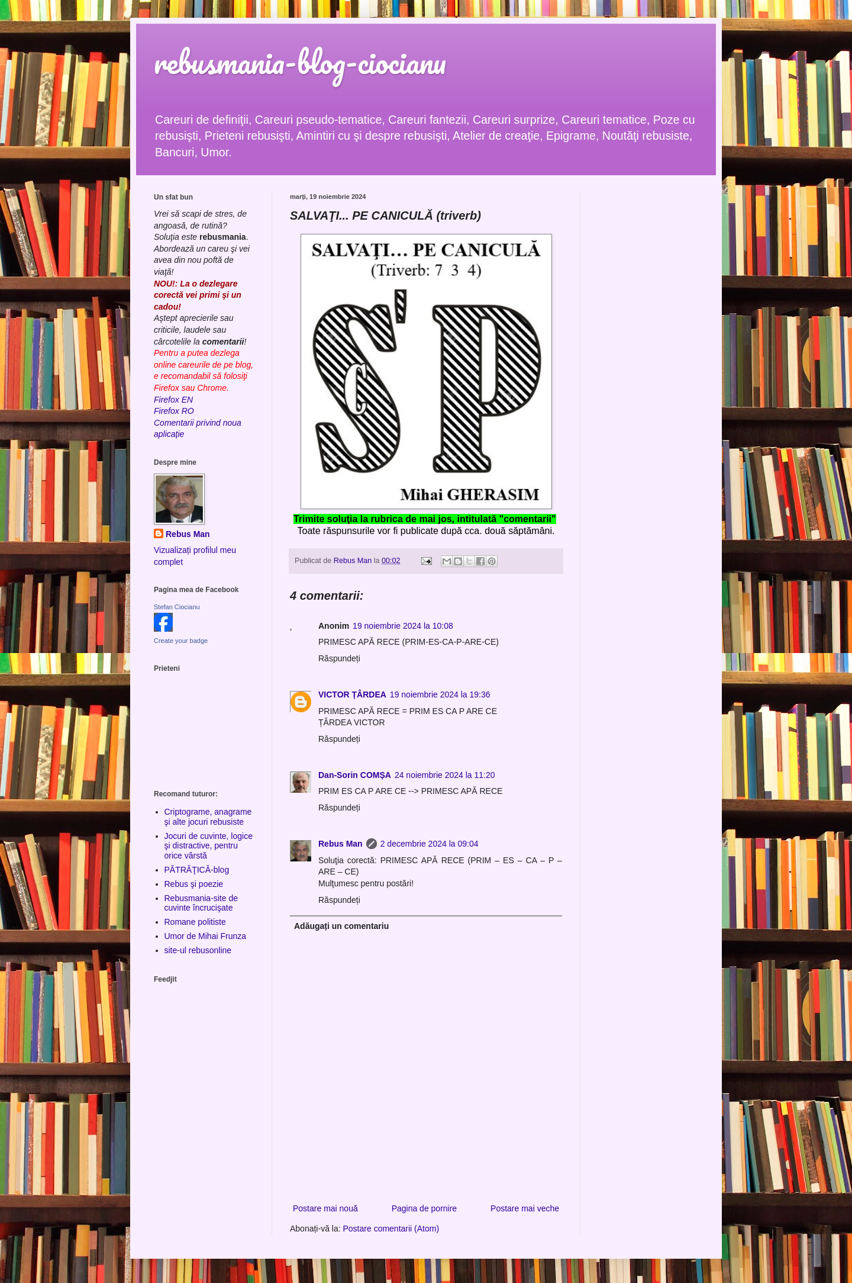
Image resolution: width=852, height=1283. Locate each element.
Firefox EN (173, 399)
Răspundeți (339, 658)
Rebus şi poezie (194, 884)
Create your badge (181, 640)
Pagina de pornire (424, 1208)
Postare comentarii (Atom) (391, 1228)
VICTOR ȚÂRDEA (352, 694)
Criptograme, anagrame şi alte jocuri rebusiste (208, 817)
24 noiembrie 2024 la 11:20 (445, 775)
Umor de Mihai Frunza (205, 936)
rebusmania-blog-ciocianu (300, 62)
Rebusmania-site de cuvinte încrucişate (201, 903)
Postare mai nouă (325, 1208)
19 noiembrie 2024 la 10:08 (403, 626)
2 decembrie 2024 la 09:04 (429, 843)
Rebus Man (340, 843)
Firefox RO (174, 411)
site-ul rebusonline (198, 950)
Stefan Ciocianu (177, 606)
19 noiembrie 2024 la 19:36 (440, 694)
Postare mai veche (524, 1208)
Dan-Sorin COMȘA (354, 775)
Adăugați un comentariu (341, 926)
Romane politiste (195, 922)
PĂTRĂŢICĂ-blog (197, 869)
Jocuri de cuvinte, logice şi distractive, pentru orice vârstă (208, 846)
